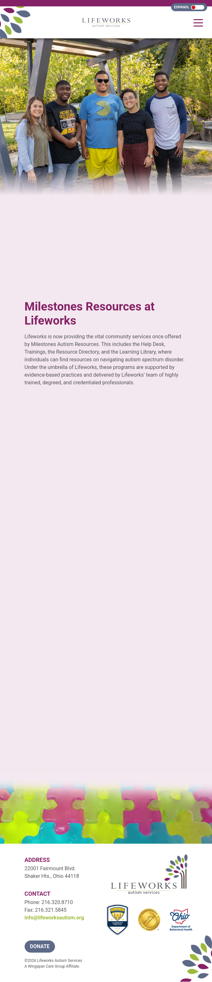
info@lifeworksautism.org (54, 918)
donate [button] (40, 946)
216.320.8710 (57, 902)
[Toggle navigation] (198, 22)
